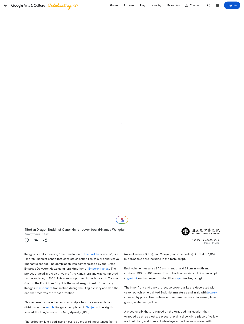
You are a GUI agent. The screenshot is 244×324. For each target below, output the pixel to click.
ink (136, 278)
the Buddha (92, 254)
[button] (5, 5)
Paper (179, 278)
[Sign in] (232, 5)
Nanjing (91, 307)
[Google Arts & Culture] (44, 5)
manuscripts (44, 288)
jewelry (212, 292)
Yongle (50, 307)
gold (130, 278)
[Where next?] (122, 220)
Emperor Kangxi (98, 268)
